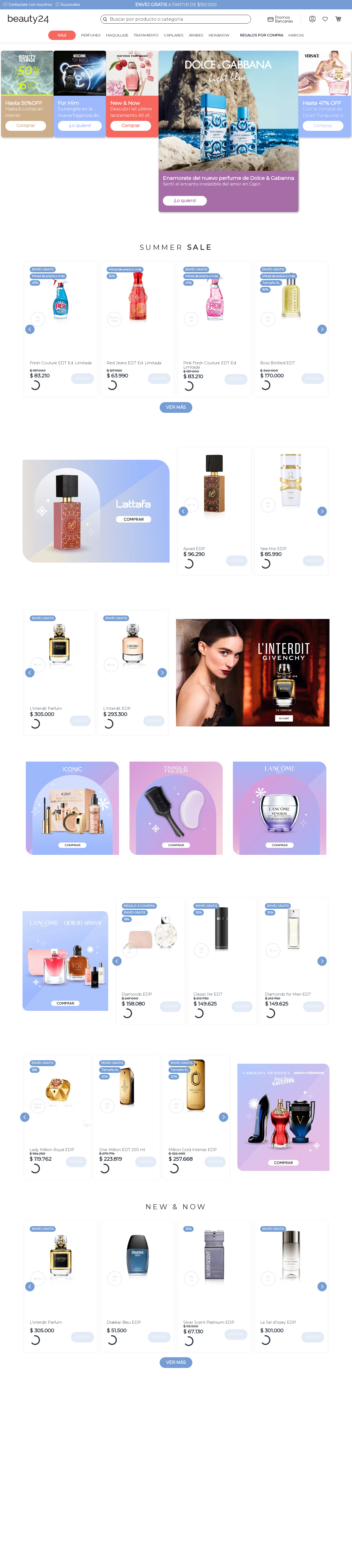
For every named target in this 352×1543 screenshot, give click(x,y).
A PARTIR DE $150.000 (176, 4)
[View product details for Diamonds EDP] (150, 967)
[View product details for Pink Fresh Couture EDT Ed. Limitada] (214, 329)
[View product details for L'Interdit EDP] (132, 677)
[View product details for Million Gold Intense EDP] (196, 1123)
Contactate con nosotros (30, 4)
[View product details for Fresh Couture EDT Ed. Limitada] (61, 329)
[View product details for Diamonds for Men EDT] (293, 967)
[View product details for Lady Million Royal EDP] (57, 1094)
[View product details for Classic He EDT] (222, 967)
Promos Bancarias (284, 19)
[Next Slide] (322, 329)
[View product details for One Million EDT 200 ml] (126, 1123)
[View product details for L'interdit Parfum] (59, 677)
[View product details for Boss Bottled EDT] (291, 329)
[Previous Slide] (30, 329)
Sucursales (70, 4)
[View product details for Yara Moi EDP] (291, 512)
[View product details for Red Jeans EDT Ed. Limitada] (138, 329)
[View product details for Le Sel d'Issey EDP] (291, 1292)
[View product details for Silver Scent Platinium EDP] (214, 1292)
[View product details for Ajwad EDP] (214, 512)
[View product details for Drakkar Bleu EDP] (138, 1292)
